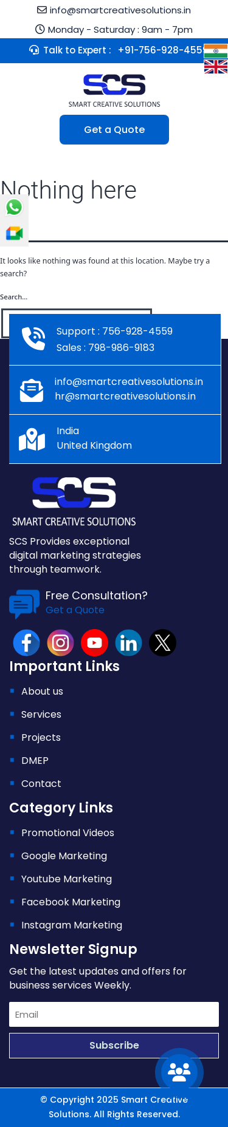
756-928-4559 (136, 331)
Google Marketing (64, 856)
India (68, 431)
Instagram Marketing (71, 925)
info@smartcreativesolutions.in (120, 10)
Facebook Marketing (70, 902)
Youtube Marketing (66, 879)
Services (41, 714)
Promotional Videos (67, 833)
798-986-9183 (120, 348)
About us (42, 691)
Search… (13, 296)
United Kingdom (94, 445)
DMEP (35, 761)
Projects (41, 737)
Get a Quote (114, 130)
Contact (41, 784)
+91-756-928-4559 (163, 50)
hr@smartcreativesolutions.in (125, 396)
